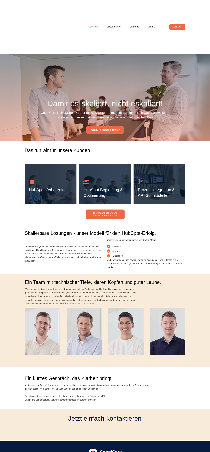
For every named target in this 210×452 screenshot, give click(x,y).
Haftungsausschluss (126, 444)
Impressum (89, 444)
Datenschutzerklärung (105, 444)
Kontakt (78, 444)
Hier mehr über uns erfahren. (80, 271)
